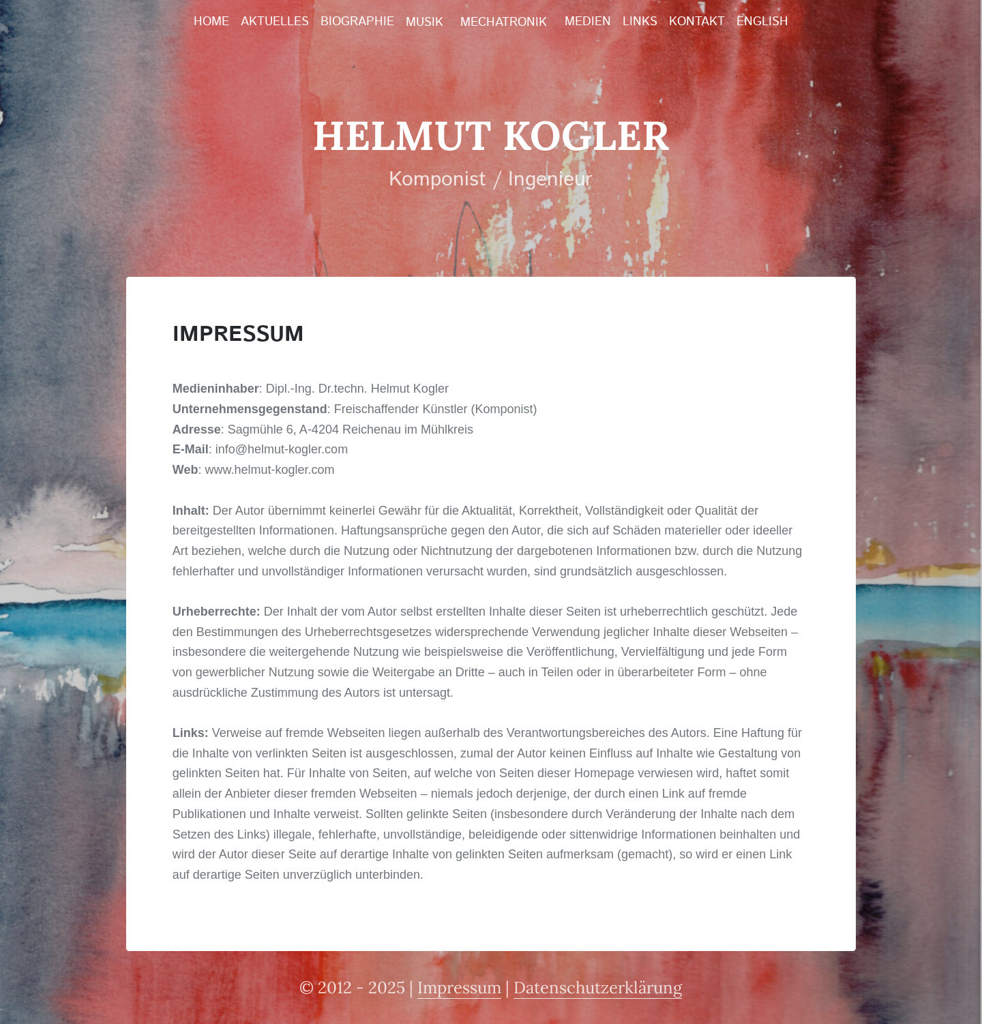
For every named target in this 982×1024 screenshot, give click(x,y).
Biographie (357, 22)
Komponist (437, 179)
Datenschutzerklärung (598, 987)
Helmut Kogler (491, 135)
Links (640, 22)
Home (211, 22)
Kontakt (697, 22)
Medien (588, 22)
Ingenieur (550, 179)
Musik (424, 22)
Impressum (459, 987)
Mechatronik (503, 22)
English (762, 22)
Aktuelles (275, 22)
